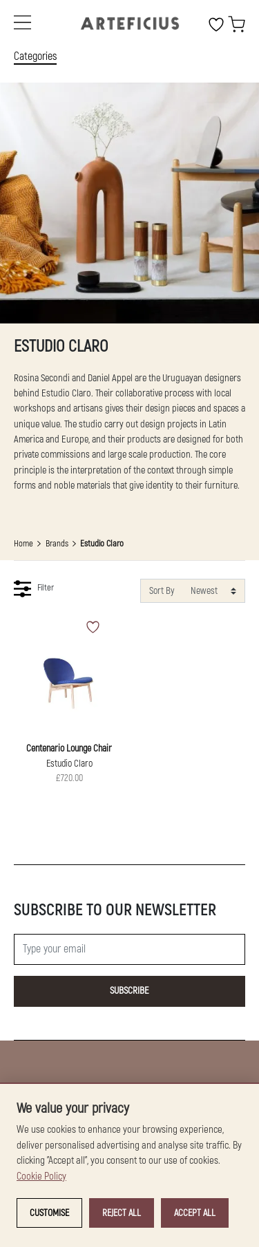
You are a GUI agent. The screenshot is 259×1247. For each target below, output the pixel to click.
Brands (57, 543)
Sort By (161, 591)
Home (23, 543)
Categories (35, 56)
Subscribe (129, 990)
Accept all (194, 1213)
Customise (49, 1213)
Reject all (121, 1213)
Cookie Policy (41, 1176)
